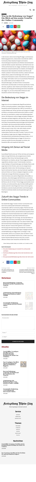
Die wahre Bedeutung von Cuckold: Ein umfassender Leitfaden (8, 271)
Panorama (4, 14)
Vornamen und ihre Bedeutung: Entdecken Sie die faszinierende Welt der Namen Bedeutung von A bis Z (26, 271)
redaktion (6, 23)
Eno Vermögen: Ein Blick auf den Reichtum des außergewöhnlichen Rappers (11, 364)
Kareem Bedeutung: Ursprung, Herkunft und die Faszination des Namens (13, 284)
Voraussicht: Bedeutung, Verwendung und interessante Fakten (12, 304)
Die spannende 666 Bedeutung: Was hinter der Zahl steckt (18, 257)
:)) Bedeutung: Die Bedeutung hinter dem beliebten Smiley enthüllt (12, 294)
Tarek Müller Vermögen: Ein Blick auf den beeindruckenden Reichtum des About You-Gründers (11, 354)
